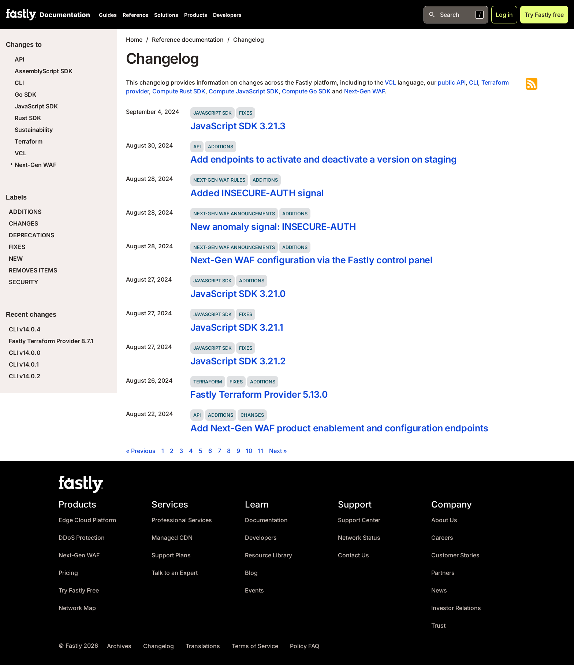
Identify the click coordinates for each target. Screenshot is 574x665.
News (439, 590)
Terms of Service (255, 646)
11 (260, 450)
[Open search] (456, 14)
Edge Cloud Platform (87, 520)
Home (134, 39)
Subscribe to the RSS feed (531, 84)
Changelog (248, 39)
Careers (442, 537)
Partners (443, 572)
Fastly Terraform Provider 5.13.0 (258, 394)
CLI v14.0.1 (24, 364)
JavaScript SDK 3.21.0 (238, 293)
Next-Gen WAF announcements (234, 213)
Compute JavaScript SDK (244, 91)
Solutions (166, 15)
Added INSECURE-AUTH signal (257, 192)
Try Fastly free (544, 14)
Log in (504, 14)
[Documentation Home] (63, 15)
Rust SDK (28, 118)
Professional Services (182, 520)
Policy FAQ (304, 646)
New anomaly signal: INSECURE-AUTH (273, 226)
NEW (16, 258)
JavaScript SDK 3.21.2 (238, 361)
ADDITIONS (25, 211)
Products (195, 15)
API (19, 59)
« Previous (141, 450)
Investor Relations (456, 608)
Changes (252, 415)
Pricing (68, 572)
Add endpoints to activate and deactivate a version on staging (323, 159)
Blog (251, 572)
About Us (444, 520)
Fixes (245, 113)
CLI (19, 82)
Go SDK (25, 94)
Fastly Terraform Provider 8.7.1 (51, 341)
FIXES (17, 246)
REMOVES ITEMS (33, 270)
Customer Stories (455, 555)
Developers (227, 15)
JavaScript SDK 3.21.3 (238, 125)
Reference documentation (188, 39)
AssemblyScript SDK (43, 71)
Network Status (359, 537)
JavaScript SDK (36, 106)
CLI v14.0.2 (24, 376)
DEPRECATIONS (31, 235)
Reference (135, 15)
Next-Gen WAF (32, 164)
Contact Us (353, 555)
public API (452, 82)
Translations (203, 646)
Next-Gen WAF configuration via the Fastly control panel (311, 260)
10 (249, 450)
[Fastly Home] (21, 15)
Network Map (77, 608)
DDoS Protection (82, 537)
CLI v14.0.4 (25, 329)
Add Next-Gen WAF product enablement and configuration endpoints (339, 428)
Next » (278, 450)
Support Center (359, 520)
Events (254, 590)
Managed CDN (172, 537)
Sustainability (34, 129)
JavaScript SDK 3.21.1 (236, 327)
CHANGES (23, 223)
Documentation (266, 520)
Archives (119, 646)
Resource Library (268, 555)
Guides (108, 15)
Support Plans (171, 555)
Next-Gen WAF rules (219, 180)
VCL (20, 153)
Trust (438, 625)
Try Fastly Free (79, 590)
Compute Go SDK (306, 91)
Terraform (28, 141)
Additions (220, 146)
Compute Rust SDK (178, 91)
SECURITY (23, 282)
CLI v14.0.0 (25, 352)
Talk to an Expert (175, 572)
